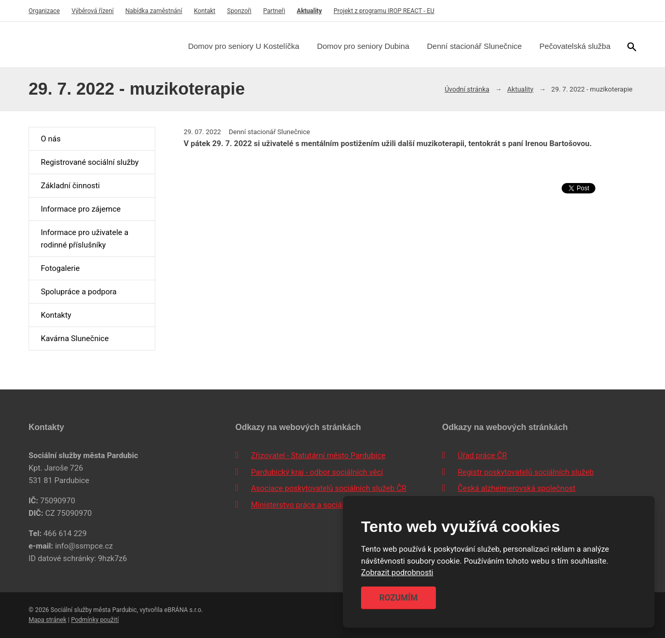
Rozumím (398, 598)
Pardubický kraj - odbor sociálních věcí (317, 472)
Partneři (274, 11)
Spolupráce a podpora (78, 291)
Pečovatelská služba (574, 46)
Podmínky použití (95, 619)
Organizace (44, 11)
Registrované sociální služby (89, 162)
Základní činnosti (70, 185)
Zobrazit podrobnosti (397, 573)
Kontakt (204, 11)
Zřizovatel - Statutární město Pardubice (318, 455)
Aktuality (309, 11)
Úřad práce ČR (482, 455)
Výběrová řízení (93, 11)
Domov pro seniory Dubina (363, 46)
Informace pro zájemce (81, 209)
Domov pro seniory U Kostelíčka (243, 46)
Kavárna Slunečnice (75, 338)
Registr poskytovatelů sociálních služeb (526, 472)
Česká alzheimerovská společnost (517, 488)
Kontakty (56, 315)
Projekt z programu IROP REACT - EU (384, 11)
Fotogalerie (60, 268)
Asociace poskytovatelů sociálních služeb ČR (328, 488)
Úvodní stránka (467, 89)
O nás (50, 139)
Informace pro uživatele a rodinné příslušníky (84, 239)
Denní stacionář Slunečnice (474, 46)
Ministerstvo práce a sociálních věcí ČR (318, 505)
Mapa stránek (47, 619)
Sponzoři (239, 11)
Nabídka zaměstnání (153, 11)
